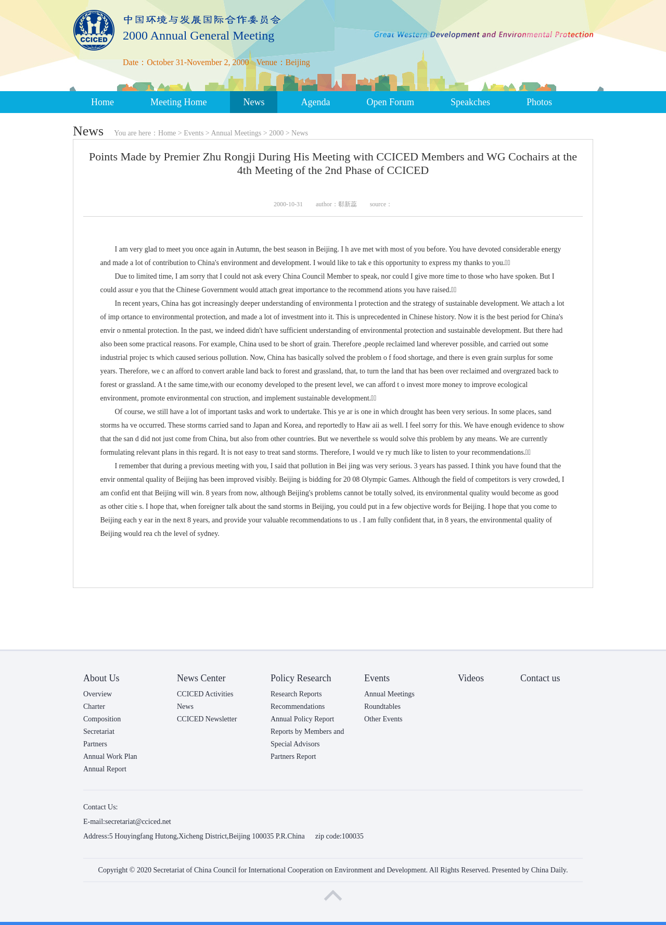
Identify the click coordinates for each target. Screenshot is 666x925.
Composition (102, 719)
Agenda (315, 102)
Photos (539, 102)
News (253, 102)
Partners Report (293, 756)
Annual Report (104, 769)
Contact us (540, 678)
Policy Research (301, 678)
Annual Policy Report (302, 719)
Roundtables (382, 706)
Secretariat (98, 731)
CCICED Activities (205, 694)
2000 (276, 133)
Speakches (470, 102)
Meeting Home (178, 102)
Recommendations (298, 706)
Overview (97, 694)
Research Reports (296, 694)
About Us (101, 678)
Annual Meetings (236, 133)
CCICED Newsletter (207, 719)
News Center (201, 678)
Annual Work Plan (110, 756)
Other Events (383, 719)
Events (193, 133)
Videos (471, 678)
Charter (94, 706)
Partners (95, 744)
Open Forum (390, 102)
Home (102, 102)
